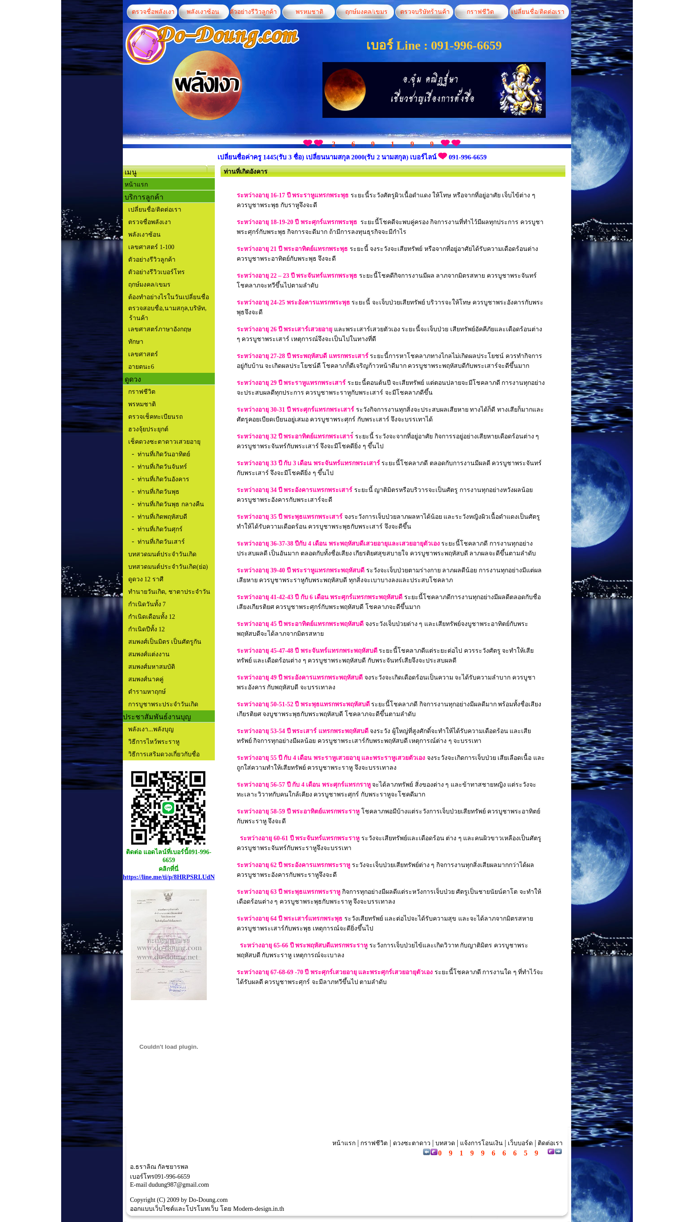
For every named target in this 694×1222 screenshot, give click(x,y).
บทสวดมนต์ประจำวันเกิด (162, 554)
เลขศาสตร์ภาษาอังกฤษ (159, 329)
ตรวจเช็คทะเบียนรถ (155, 416)
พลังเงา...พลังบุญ (151, 729)
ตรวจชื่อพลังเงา (153, 11)
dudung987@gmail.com (179, 1184)
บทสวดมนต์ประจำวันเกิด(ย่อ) (168, 566)
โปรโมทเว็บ (202, 1208)
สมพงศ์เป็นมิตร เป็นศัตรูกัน (163, 641)
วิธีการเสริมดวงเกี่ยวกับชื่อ (164, 754)
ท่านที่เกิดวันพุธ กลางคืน (171, 504)
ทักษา (135, 341)
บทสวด (445, 1143)
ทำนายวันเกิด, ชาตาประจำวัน (168, 591)
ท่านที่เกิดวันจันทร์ (162, 466)
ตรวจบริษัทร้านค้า (425, 11)
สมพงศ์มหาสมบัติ (150, 666)
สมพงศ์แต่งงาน (148, 654)
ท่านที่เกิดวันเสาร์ (161, 541)
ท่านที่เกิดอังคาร (246, 171)
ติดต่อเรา (549, 1143)
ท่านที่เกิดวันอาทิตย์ (164, 454)
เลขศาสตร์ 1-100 (151, 247)
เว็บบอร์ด (520, 1143)
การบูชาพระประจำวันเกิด (162, 704)
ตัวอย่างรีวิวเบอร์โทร (156, 272)
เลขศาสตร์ (143, 354)
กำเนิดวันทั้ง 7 (146, 604)
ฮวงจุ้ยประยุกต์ (148, 429)
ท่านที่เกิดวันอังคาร (163, 479)
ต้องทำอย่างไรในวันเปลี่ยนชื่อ (167, 297)
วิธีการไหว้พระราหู (154, 741)
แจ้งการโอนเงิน (481, 1143)
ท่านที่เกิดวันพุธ (159, 491)
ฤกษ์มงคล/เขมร (365, 11)
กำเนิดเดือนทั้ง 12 (150, 616)
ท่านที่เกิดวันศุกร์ (160, 529)
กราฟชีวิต (480, 11)
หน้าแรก (136, 184)
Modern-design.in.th (258, 1208)
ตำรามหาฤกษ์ (146, 691)
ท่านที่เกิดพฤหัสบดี (162, 516)
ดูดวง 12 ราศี (144, 579)
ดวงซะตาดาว (412, 1143)
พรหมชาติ (309, 11)
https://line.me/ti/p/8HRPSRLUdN (169, 877)
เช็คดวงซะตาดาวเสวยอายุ (164, 441)
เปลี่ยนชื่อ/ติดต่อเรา (536, 11)
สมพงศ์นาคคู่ (144, 679)
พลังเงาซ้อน (203, 11)
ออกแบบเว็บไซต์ (152, 1208)
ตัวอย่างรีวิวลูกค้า (253, 11)
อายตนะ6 (141, 366)
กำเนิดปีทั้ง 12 (145, 629)
